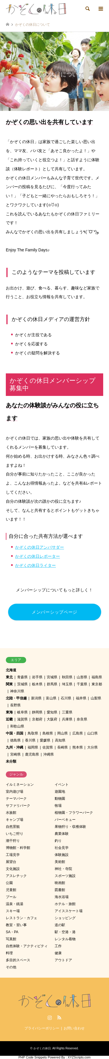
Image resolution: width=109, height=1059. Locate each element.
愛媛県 (45, 740)
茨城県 (22, 684)
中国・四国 (14, 733)
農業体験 (62, 834)
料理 (9, 953)
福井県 (81, 698)
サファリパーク (18, 806)
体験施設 (62, 855)
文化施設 (13, 869)
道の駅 (60, 925)
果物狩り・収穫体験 (70, 827)
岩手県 (37, 677)
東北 (9, 677)
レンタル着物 (65, 939)
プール (11, 897)
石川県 (66, 698)
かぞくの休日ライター (35, 565)
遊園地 (60, 791)
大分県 (92, 747)
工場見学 (13, 855)
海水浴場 (62, 897)
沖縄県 (48, 754)
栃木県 (37, 684)
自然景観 (13, 827)
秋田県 (67, 677)
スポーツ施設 (65, 876)
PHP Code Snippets (32, 1057)
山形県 (82, 677)
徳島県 (15, 740)
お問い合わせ (74, 1028)
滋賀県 (22, 719)
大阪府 (52, 719)
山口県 (92, 733)
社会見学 (62, 848)
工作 (58, 946)
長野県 (15, 705)
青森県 (22, 677)
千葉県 (82, 684)
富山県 (51, 698)
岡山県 (62, 733)
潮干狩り (13, 841)
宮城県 (52, 677)
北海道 (11, 670)
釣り (58, 841)
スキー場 (13, 911)
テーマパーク (16, 799)
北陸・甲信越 (16, 698)
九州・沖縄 (14, 747)
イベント (62, 784)
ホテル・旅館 (65, 904)
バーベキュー (65, 820)
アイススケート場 (69, 911)
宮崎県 (15, 754)
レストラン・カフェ (21, 918)
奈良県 (82, 719)
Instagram (50, 1017)
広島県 (77, 733)
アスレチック (16, 876)
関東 (9, 684)
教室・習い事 (16, 925)
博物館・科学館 (18, 848)
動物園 (60, 799)
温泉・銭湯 (14, 904)
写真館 (11, 939)
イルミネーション (20, 784)
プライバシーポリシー (41, 1028)
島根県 (47, 733)
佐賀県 (47, 747)
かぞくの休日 (42, 1048)
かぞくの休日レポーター (37, 556)
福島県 (97, 677)
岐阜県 (22, 712)
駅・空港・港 (65, 932)
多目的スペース (18, 960)
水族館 (11, 813)
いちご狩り (14, 834)
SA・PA (12, 932)
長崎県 (62, 747)
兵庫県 (67, 719)
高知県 (60, 740)
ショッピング (65, 918)
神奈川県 (17, 691)
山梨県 (96, 698)
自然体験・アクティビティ (27, 946)
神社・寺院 (63, 869)
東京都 (97, 684)
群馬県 (52, 684)
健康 (58, 953)
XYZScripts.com (79, 1057)
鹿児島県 (32, 754)
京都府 (37, 719)
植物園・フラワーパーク (74, 813)
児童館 (11, 890)
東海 (9, 712)
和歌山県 (17, 726)
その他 (11, 967)
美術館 (60, 862)
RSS (59, 1017)
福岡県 (33, 747)
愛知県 (52, 712)
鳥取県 (33, 733)
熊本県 (77, 747)
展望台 (11, 862)
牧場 (58, 806)
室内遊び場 (14, 791)
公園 (9, 883)
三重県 (67, 712)
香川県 (30, 740)
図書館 (60, 890)
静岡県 (37, 712)
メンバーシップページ (54, 612)
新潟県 (36, 698)
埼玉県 (67, 684)
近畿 (9, 719)
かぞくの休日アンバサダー (39, 547)
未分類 (11, 761)
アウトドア (63, 960)
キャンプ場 (14, 820)
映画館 (60, 883)
